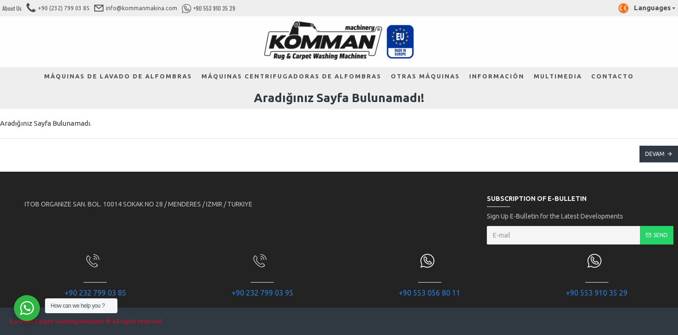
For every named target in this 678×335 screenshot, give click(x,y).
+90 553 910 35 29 (596, 293)
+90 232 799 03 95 (262, 293)
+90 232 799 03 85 (95, 293)
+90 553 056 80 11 (429, 293)
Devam (655, 154)
